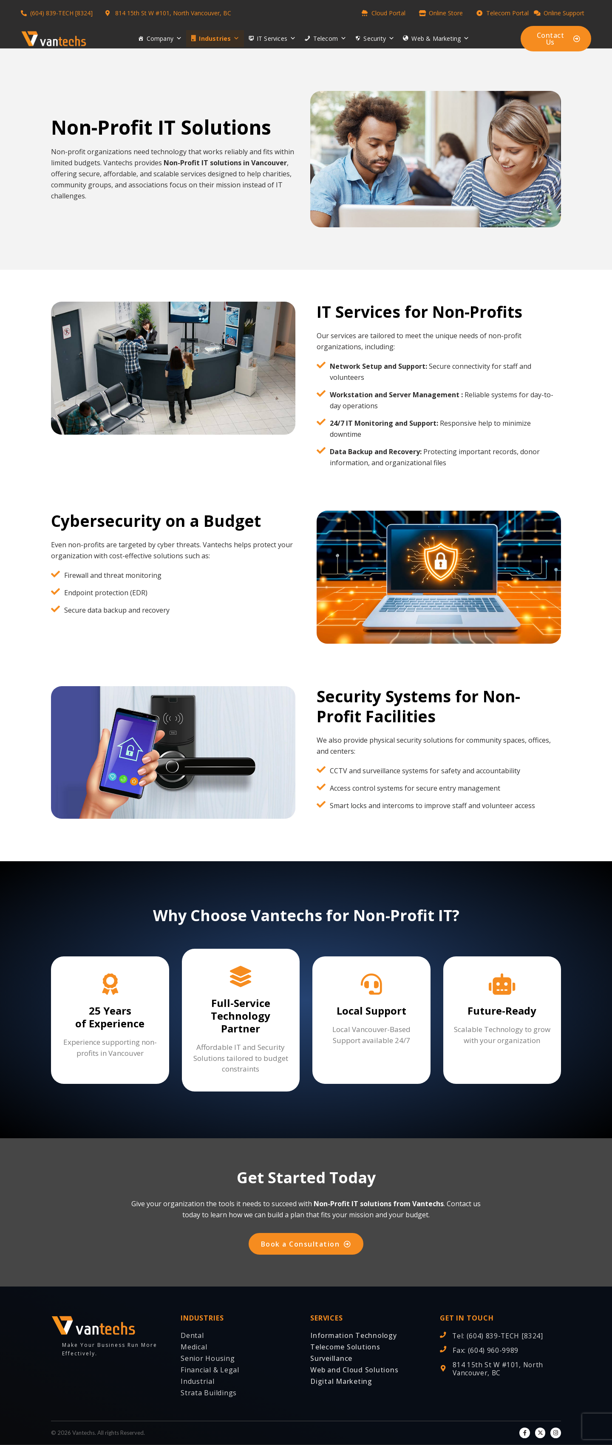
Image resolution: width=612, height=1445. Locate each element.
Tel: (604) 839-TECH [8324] (498, 1336)
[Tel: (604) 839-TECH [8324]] (443, 1335)
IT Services (276, 39)
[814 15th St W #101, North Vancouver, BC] (443, 1368)
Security (378, 39)
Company (164, 39)
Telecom (330, 39)
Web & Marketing (440, 39)
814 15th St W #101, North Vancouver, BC (499, 1368)
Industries (219, 39)
